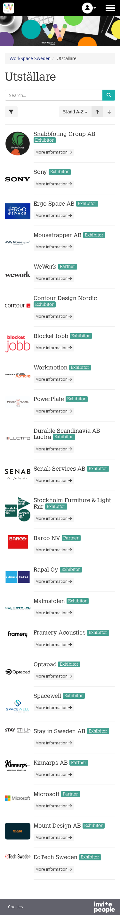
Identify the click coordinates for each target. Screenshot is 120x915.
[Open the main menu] (110, 8)
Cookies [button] (15, 907)
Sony (41, 172)
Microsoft (47, 794)
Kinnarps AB (51, 763)
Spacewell (47, 696)
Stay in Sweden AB (60, 731)
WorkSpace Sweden (30, 58)
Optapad (45, 664)
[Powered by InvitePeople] (87, 908)
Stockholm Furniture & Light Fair (72, 503)
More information (54, 152)
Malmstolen (49, 601)
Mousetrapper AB (58, 235)
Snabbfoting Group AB (64, 134)
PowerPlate (49, 399)
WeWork (45, 266)
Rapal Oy (46, 569)
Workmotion (51, 367)
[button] (89, 8)
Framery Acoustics (59, 632)
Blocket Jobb (51, 336)
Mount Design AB (57, 825)
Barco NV (47, 538)
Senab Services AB (59, 469)
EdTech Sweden (55, 857)
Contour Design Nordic (65, 298)
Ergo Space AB (54, 203)
